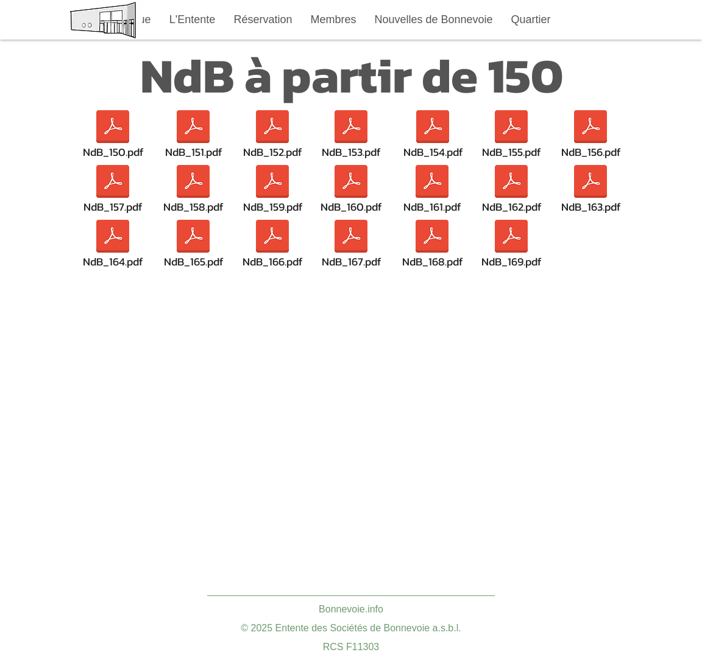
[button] (192, 20)
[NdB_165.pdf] (193, 247)
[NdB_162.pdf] (511, 192)
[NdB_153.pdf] (351, 137)
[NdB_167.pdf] (351, 247)
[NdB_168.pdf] (432, 247)
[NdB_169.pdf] (511, 247)
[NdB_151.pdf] (193, 137)
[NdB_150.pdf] (112, 137)
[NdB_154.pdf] (432, 137)
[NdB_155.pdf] (511, 137)
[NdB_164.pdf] (112, 247)
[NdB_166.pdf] (272, 247)
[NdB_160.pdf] (351, 192)
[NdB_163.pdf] (590, 192)
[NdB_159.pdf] (272, 192)
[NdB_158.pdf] (193, 192)
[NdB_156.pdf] (590, 137)
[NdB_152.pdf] (272, 137)
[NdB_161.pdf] (432, 192)
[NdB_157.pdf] (112, 192)
